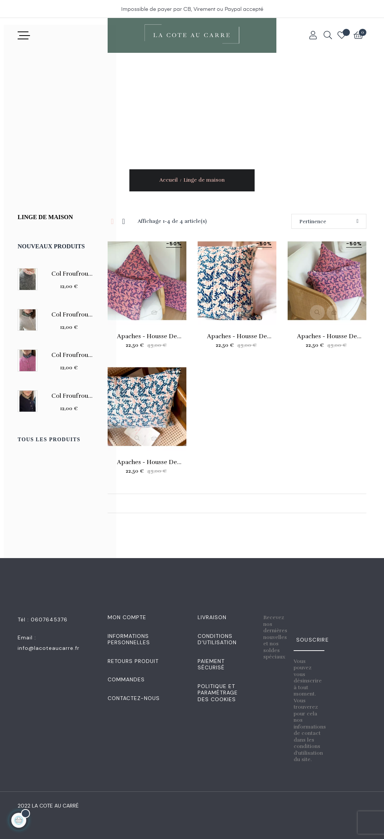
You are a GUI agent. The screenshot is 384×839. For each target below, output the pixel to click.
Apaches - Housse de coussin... (147, 336)
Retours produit (133, 661)
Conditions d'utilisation (217, 639)
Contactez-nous (134, 698)
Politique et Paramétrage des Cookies (218, 693)
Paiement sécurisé (211, 664)
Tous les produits (49, 439)
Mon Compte (127, 617)
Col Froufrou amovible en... (70, 274)
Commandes (126, 679)
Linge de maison (45, 217)
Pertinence (328, 221)
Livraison (212, 617)
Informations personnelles (129, 639)
